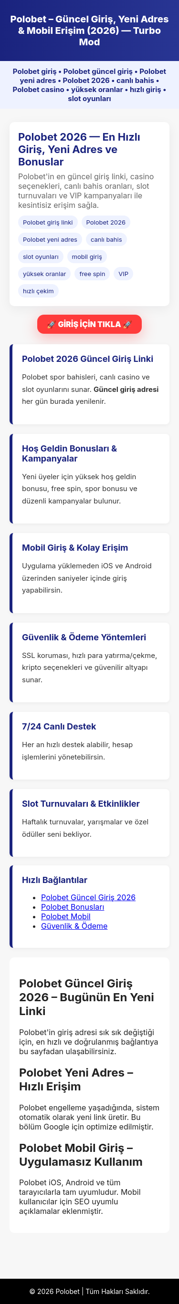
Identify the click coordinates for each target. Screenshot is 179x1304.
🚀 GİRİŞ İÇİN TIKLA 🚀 (89, 324)
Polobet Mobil (66, 916)
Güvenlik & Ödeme (74, 926)
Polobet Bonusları (72, 907)
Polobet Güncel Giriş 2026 (88, 897)
